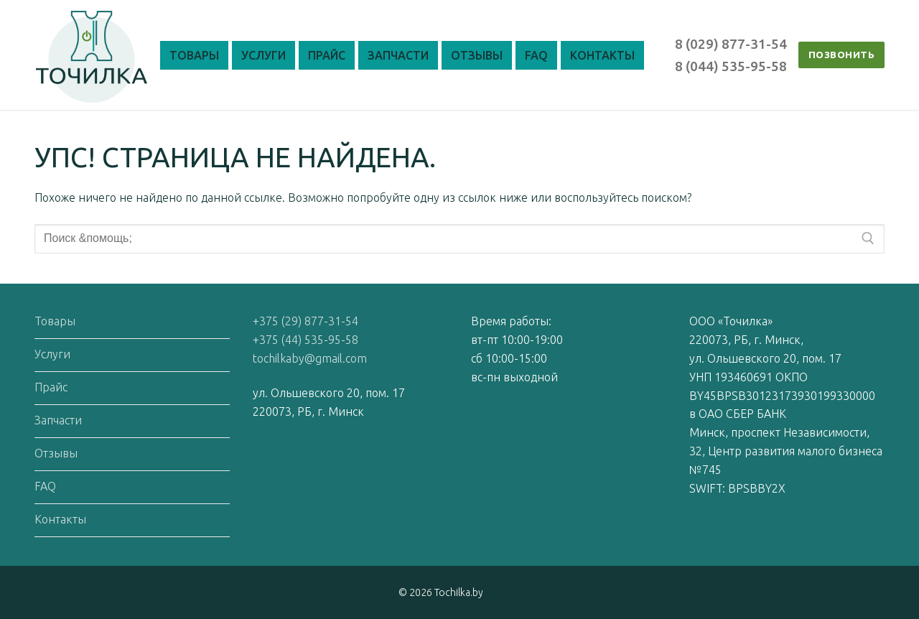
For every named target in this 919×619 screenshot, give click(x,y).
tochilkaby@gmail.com (310, 358)
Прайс (50, 387)
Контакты (60, 519)
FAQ (45, 486)
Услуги (52, 354)
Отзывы (56, 453)
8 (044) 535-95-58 (731, 66)
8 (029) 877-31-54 (731, 44)
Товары (54, 321)
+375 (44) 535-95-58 (305, 339)
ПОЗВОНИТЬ (841, 54)
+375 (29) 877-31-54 (305, 321)
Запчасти (58, 420)
